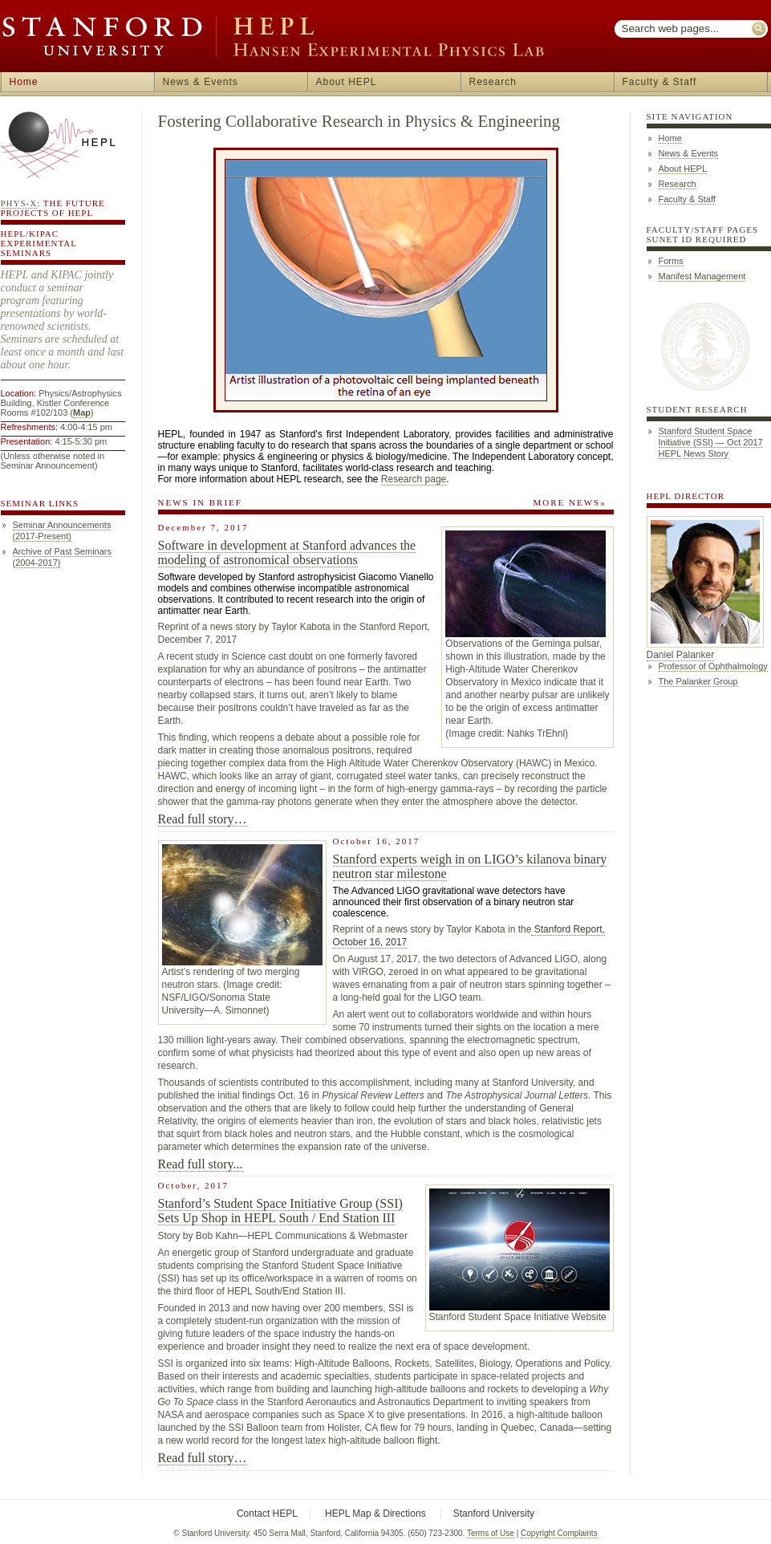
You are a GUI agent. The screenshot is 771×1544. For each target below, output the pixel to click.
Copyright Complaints (559, 1533)
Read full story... (200, 1164)
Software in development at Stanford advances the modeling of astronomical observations (287, 552)
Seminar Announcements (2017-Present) (62, 530)
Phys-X (19, 203)
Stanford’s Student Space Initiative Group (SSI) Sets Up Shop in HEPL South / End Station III (280, 1211)
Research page (413, 479)
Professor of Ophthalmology (713, 666)
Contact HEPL (267, 1513)
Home (24, 81)
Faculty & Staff (660, 81)
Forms (671, 261)
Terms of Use (490, 1533)
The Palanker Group (698, 681)
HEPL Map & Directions (375, 1513)
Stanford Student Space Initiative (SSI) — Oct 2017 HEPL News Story (711, 442)
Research (493, 81)
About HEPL (346, 81)
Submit (760, 29)
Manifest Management (702, 276)
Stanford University (493, 1513)
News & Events (200, 81)
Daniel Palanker (681, 654)
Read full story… (202, 819)
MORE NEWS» (570, 502)
